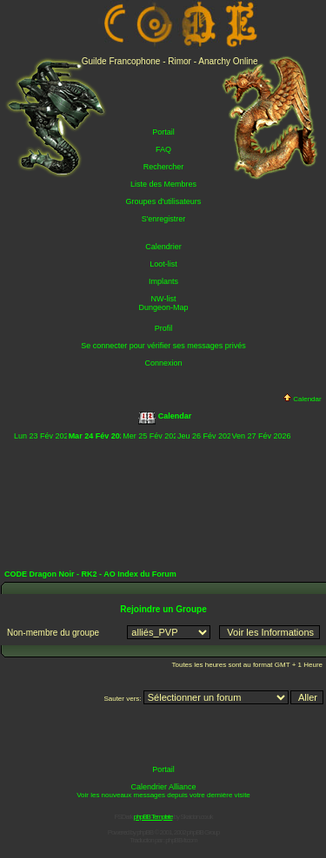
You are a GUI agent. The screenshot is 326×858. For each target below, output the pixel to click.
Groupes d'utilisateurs (164, 201)
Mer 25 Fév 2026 (152, 436)
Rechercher (163, 166)
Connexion (163, 363)
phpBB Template (153, 817)
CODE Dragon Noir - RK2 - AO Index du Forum (90, 574)
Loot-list (163, 264)
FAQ (163, 149)
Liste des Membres (163, 184)
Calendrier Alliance (163, 786)
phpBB (144, 832)
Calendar (302, 399)
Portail (163, 132)
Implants (163, 281)
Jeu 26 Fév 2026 (206, 436)
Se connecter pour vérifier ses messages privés (163, 345)
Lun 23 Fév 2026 (43, 436)
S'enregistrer (164, 218)
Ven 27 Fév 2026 (261, 436)
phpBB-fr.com (180, 840)
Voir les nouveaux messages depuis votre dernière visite (163, 795)
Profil (164, 328)
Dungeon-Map (163, 307)
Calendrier (163, 246)
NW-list (163, 298)
